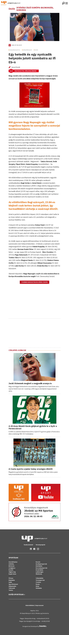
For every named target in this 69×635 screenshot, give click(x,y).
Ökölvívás (39, 574)
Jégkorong (12, 572)
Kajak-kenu (12, 574)
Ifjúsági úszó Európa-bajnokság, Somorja (35, 8)
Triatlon (38, 582)
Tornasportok (40, 580)
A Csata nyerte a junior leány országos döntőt (31, 469)
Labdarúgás (39, 572)
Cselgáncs (12, 568)
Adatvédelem (29, 605)
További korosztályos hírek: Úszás (34, 282)
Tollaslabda (39, 578)
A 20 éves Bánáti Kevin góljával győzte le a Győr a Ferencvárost (33, 427)
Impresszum (39, 605)
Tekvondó (12, 588)
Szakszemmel (28, 545)
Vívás (37, 586)
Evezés (11, 570)
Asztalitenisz (13, 562)
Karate (38, 562)
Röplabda (12, 580)
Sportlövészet (13, 584)
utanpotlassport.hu (14, 50)
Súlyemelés (12, 586)
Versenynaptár (40, 545)
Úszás (12, 9)
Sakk (10, 582)
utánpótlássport (27, 50)
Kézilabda (39, 566)
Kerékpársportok (41, 564)
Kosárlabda (39, 570)
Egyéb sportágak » (17, 594)
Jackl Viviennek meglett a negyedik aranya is (30, 383)
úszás (36, 50)
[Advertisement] (34, 303)
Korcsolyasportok (41, 568)
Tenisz (11, 590)
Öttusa (11, 578)
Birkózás (11, 566)
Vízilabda (39, 588)
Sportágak (13, 558)
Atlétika (11, 564)
